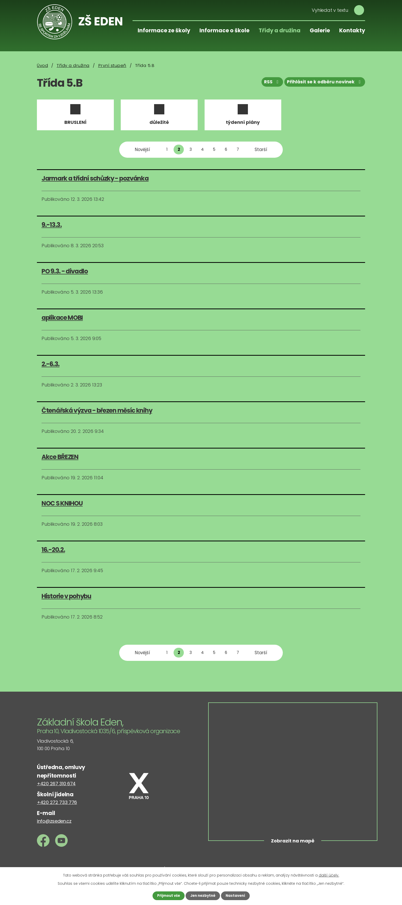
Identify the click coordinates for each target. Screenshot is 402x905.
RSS (268, 83)
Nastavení (237, 895)
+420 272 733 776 (57, 806)
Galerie (320, 30)
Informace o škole (224, 30)
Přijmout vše (167, 895)
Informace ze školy (164, 30)
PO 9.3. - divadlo (65, 274)
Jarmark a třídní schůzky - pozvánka (95, 181)
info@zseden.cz (54, 824)
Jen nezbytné (202, 895)
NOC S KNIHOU (62, 507)
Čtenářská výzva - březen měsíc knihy (97, 414)
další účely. (329, 875)
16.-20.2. (53, 553)
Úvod (42, 65)
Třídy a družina (279, 30)
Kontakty (352, 30)
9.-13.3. (52, 228)
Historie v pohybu (66, 599)
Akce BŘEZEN (60, 460)
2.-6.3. (50, 367)
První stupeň (112, 65)
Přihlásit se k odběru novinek (324, 83)
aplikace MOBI (62, 321)
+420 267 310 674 (56, 787)
